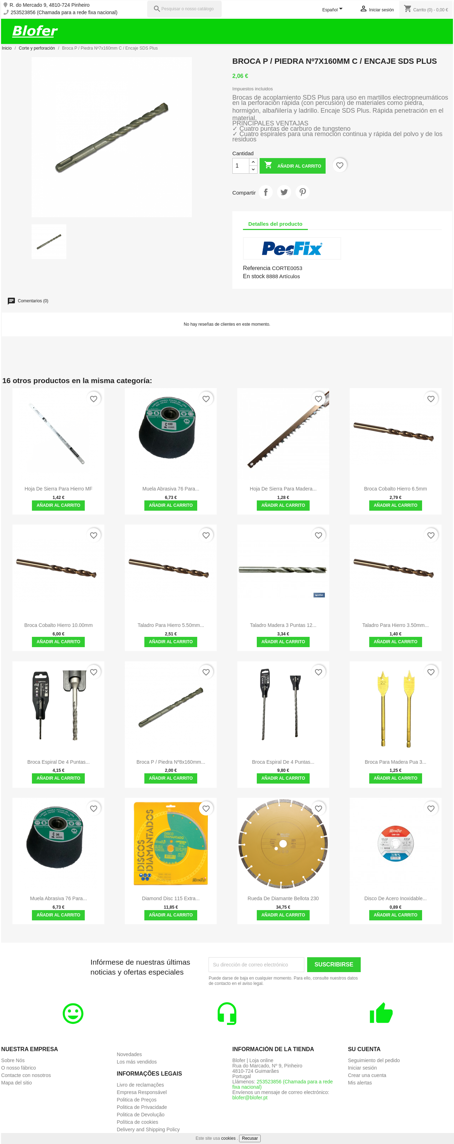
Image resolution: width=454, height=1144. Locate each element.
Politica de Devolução (141, 1114)
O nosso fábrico (18, 1068)
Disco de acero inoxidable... (395, 898)
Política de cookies (137, 1122)
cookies (228, 1138)
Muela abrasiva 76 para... (171, 489)
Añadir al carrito (292, 166)
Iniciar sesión (362, 1068)
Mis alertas (360, 1083)
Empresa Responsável (142, 1092)
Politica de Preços (136, 1100)
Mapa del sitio (16, 1083)
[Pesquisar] (184, 9)
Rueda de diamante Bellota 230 (283, 898)
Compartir (266, 192)
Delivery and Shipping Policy (148, 1129)
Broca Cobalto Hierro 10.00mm (58, 625)
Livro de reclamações (140, 1085)
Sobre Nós (12, 1060)
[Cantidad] (240, 166)
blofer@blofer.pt (249, 1097)
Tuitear (284, 192)
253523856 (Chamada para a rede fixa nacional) (64, 12)
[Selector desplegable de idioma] (333, 10)
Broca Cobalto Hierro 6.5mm (395, 489)
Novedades (129, 1054)
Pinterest (302, 192)
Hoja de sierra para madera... (283, 489)
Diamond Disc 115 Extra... (171, 898)
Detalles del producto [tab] (275, 224)
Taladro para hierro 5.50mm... (171, 625)
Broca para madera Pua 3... (395, 762)
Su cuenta (364, 1049)
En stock (254, 276)
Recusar (250, 1138)
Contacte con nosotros (26, 1075)
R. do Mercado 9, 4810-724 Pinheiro (50, 5)
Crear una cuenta (367, 1075)
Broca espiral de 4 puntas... (58, 762)
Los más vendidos (137, 1062)
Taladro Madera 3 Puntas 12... (283, 625)
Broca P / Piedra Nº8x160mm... (171, 762)
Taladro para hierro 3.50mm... (395, 625)
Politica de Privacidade (142, 1107)
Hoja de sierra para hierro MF (58, 489)
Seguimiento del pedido (374, 1060)
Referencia (256, 268)
